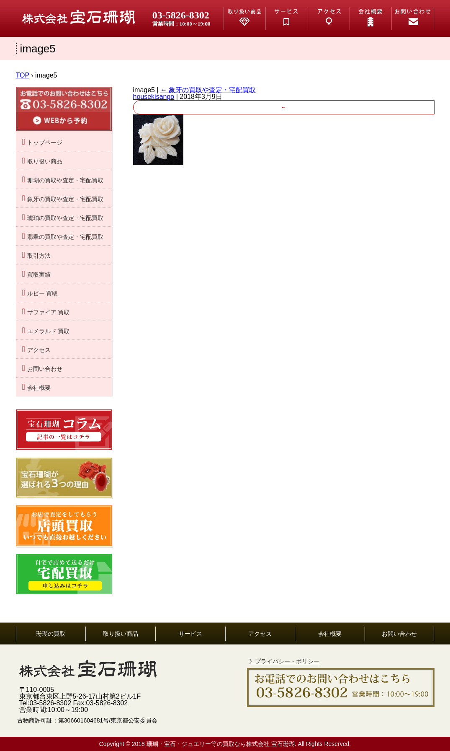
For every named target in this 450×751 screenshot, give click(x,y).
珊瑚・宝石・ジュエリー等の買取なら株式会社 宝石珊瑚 (221, 744)
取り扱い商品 (44, 161)
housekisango (154, 96)
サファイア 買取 (48, 312)
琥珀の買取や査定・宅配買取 (65, 218)
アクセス (39, 350)
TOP (22, 75)
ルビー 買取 (42, 293)
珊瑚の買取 (50, 634)
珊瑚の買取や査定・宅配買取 (65, 180)
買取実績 (39, 275)
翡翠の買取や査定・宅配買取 (65, 237)
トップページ (44, 143)
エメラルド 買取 (48, 331)
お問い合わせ (44, 369)
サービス (190, 634)
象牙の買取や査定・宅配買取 (208, 89)
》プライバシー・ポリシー (284, 661)
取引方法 (39, 256)
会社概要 (39, 388)
